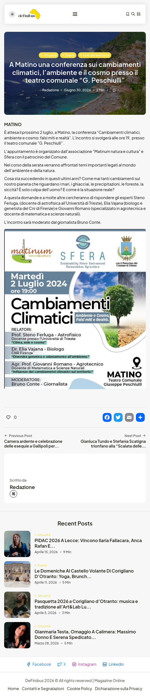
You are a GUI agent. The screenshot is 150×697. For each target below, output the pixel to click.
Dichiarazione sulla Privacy (118, 688)
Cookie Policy (79, 688)
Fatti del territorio (96, 55)
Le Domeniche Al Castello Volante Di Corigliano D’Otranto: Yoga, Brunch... (84, 573)
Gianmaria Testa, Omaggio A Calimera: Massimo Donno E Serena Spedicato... (85, 634)
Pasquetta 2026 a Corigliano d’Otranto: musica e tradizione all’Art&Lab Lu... (86, 603)
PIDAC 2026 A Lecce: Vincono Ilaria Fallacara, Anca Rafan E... (88, 542)
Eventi (69, 55)
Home (13, 688)
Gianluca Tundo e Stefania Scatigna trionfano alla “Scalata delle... (113, 443)
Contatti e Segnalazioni (43, 688)
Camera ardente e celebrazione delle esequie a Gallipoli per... (33, 443)
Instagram (84, 664)
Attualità (50, 55)
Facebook (38, 664)
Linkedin (113, 664)
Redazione (50, 90)
